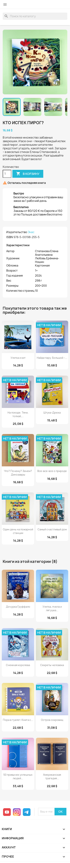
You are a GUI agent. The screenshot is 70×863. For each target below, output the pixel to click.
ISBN (9, 237)
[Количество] (7, 174)
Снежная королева (18, 665)
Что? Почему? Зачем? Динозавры (18, 472)
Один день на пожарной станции (18, 531)
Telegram (27, 812)
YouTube (7, 812)
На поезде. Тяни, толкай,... (18, 414)
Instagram (17, 812)
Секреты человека (52, 665)
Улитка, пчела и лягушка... (52, 608)
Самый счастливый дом (52, 529)
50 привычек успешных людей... (17, 776)
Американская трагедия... (52, 776)
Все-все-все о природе (52, 471)
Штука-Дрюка (52, 412)
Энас (31, 232)
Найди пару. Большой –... (52, 357)
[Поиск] (35, 16)
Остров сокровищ (52, 720)
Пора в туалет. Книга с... (18, 720)
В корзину (27, 173)
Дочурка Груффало (18, 606)
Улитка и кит (18, 357)
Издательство (16, 232)
